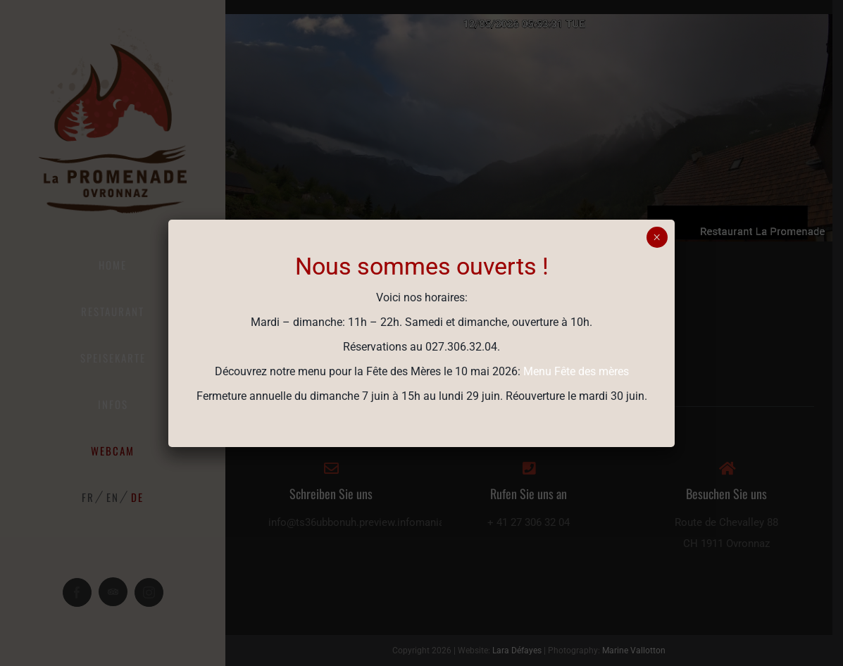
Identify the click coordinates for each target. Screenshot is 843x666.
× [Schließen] (657, 237)
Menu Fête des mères (576, 371)
